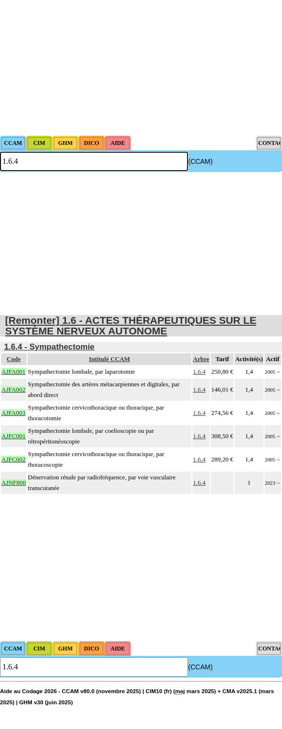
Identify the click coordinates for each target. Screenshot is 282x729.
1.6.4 (199, 371)
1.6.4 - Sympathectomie (49, 346)
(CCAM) (200, 161)
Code (14, 359)
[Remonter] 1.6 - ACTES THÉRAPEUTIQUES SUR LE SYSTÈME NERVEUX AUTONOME (130, 325)
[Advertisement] (141, 68)
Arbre (201, 359)
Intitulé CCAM (109, 359)
